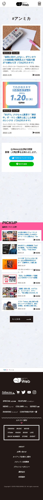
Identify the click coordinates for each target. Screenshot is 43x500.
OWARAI (11, 429)
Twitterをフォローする (21, 158)
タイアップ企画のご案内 (21, 457)
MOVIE (26, 429)
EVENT (32, 436)
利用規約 (21, 477)
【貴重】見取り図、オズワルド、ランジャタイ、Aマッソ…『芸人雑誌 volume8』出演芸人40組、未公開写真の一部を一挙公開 (28, 291)
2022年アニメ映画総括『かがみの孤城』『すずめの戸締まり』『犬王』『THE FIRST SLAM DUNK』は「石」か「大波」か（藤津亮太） (28, 248)
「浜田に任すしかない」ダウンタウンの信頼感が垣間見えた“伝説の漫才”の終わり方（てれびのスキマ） (19, 60)
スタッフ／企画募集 (21, 462)
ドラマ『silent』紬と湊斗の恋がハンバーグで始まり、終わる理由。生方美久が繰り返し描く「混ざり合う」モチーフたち (28, 304)
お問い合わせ (21, 452)
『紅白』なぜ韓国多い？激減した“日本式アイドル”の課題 (27, 277)
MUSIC (19, 429)
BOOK (25, 432)
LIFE (31, 432)
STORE (25, 436)
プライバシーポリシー (22, 467)
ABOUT (21, 446)
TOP (4, 370)
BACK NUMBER (14, 436)
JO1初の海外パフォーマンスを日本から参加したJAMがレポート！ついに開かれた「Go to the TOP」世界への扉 (28, 235)
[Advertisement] (21, 193)
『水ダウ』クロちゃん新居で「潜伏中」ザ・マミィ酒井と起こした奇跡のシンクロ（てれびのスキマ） (19, 117)
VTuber (10, 432)
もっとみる (16, 319)
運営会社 (21, 472)
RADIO (18, 432)
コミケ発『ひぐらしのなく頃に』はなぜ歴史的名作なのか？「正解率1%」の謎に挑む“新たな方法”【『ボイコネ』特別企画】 (27, 260)
